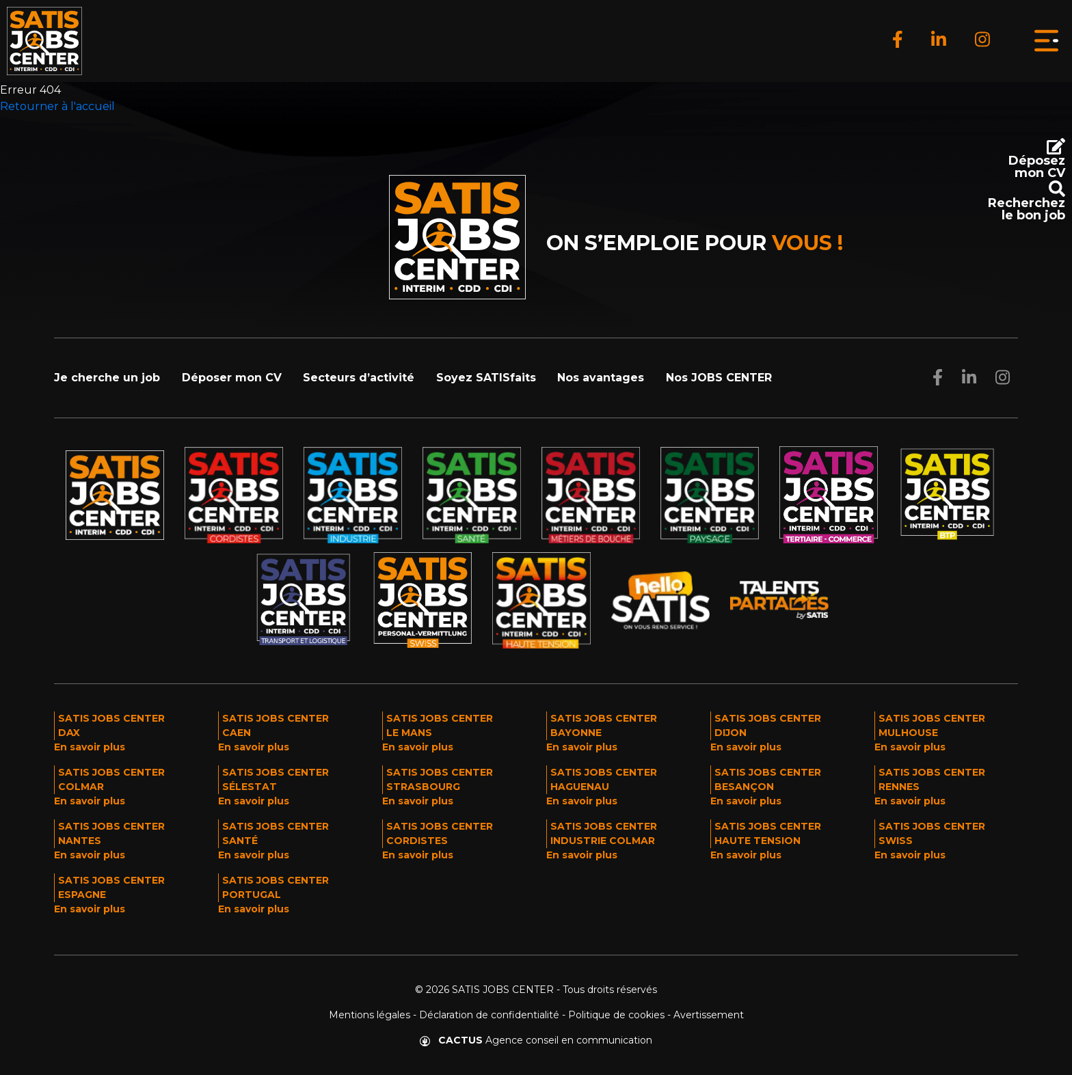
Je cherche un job (107, 377)
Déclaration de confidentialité (489, 1015)
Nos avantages (600, 377)
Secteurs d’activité (358, 377)
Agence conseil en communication (536, 1040)
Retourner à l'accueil (57, 106)
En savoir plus (89, 747)
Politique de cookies (616, 1015)
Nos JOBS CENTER (719, 377)
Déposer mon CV (232, 377)
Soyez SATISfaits (486, 377)
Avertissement (708, 1015)
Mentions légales (369, 1015)
